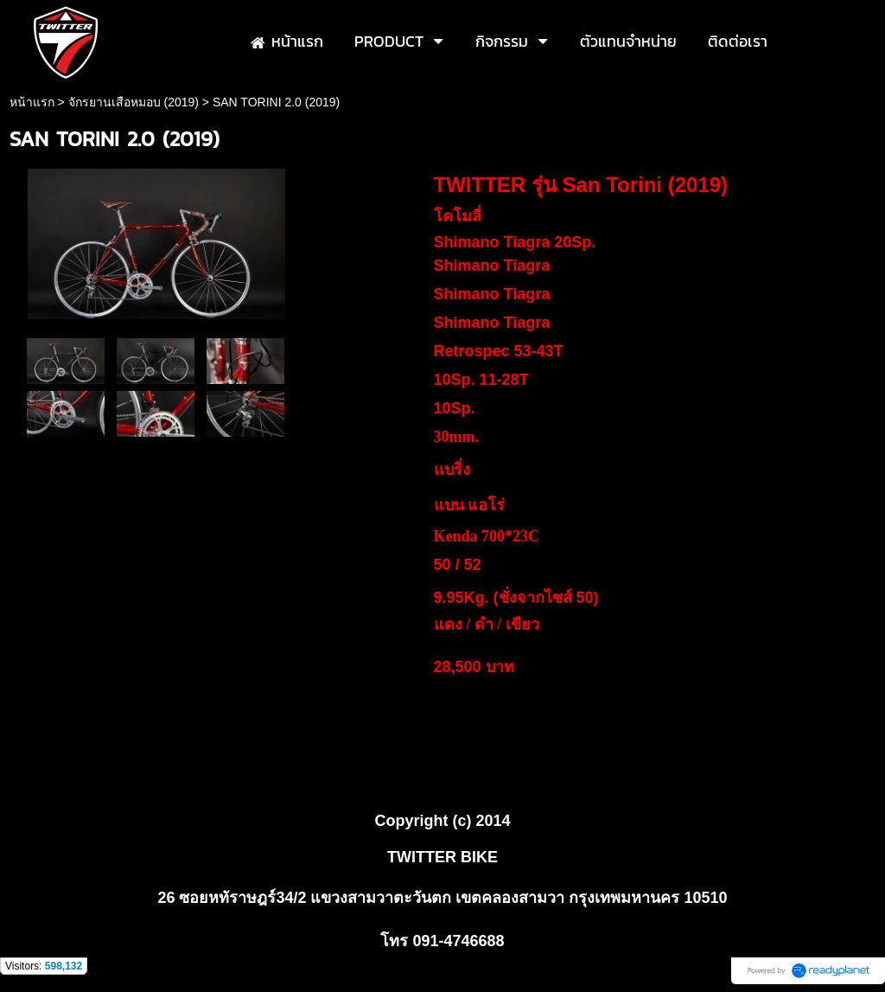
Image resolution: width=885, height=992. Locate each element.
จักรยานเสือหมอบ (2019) (133, 102)
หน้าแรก (32, 102)
